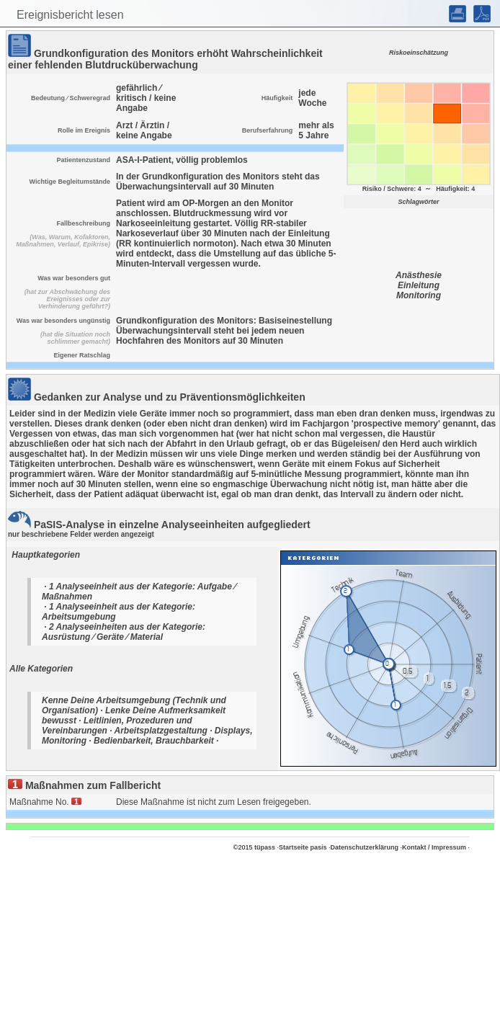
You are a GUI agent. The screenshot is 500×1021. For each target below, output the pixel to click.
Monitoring (418, 295)
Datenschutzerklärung (365, 847)
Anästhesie (419, 275)
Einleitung (418, 285)
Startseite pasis (303, 847)
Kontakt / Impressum (434, 847)
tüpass (264, 847)
